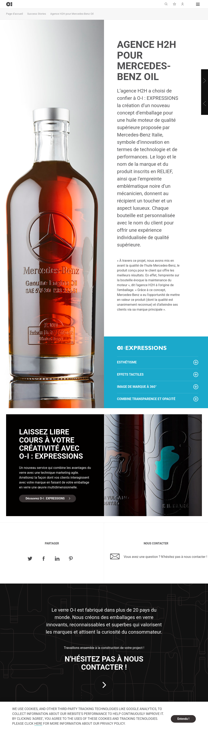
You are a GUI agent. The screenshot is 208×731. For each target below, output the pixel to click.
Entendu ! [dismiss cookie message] (183, 718)
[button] (198, 4)
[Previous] (204, 103)
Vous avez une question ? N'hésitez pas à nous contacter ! (158, 556)
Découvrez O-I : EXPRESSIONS (45, 498)
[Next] (204, 80)
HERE (38, 724)
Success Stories (36, 13)
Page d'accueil (14, 13)
